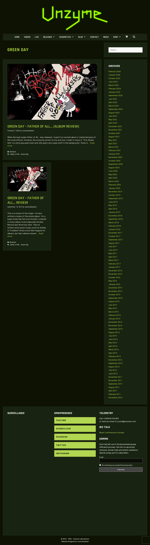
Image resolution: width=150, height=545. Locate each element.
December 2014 (115, 322)
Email (101, 457)
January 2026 (114, 75)
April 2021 (112, 143)
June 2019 (113, 202)
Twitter (61, 445)
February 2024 (114, 88)
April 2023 (112, 102)
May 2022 (112, 119)
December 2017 (115, 233)
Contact (94, 37)
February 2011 (114, 394)
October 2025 (114, 78)
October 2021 (114, 133)
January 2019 (114, 212)
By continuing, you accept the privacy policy (116, 465)
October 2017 (114, 236)
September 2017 (115, 240)
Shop (118, 37)
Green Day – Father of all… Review (25, 200)
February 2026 (114, 71)
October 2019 (114, 195)
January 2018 (114, 229)
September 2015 (115, 298)
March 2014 (113, 349)
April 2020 (112, 178)
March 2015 (113, 312)
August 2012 (114, 367)
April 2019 (112, 209)
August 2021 (114, 137)
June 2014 (113, 339)
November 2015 (115, 291)
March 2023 (113, 106)
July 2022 (112, 116)
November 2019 (115, 191)
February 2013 (114, 356)
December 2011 (115, 377)
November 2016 (115, 274)
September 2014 (115, 329)
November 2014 (115, 325)
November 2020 (115, 157)
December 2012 (115, 360)
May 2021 (112, 140)
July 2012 (112, 370)
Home (17, 37)
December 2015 (115, 288)
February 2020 (114, 185)
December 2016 (115, 270)
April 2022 (112, 123)
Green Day (24, 154)
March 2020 (113, 181)
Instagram (62, 453)
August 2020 (114, 167)
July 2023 (112, 99)
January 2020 (114, 188)
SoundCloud (63, 428)
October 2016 (114, 277)
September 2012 (115, 363)
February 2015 (114, 315)
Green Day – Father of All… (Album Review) (43, 126)
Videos (27, 37)
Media (106, 37)
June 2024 (113, 82)
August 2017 (114, 243)
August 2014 (114, 332)
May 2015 (112, 308)
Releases (50, 37)
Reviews (13, 152)
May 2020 (112, 174)
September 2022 (115, 109)
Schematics (67, 37)
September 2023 (115, 95)
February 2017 (114, 264)
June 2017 (113, 250)
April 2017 (112, 257)
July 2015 (112, 305)
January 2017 (114, 267)
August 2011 (114, 387)
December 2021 (115, 126)
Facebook (62, 437)
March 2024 (113, 85)
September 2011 (115, 384)
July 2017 (112, 246)
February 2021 (114, 150)
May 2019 (112, 205)
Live (37, 37)
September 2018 (115, 219)
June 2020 (113, 171)
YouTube (61, 420)
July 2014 (112, 336)
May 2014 (112, 342)
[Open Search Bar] (134, 37)
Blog (83, 37)
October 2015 (114, 294)
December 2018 (115, 216)
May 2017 (112, 253)
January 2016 (114, 284)
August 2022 (114, 113)
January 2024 (114, 92)
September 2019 (115, 198)
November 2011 (115, 380)
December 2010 (115, 397)
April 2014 (112, 346)
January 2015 (114, 319)
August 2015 (114, 301)
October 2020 (114, 161)
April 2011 (112, 391)
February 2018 (114, 226)
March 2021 (113, 147)
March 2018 (113, 222)
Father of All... (15, 154)
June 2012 (113, 373)
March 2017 (113, 260)
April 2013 (112, 353)
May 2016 (112, 281)
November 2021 (115, 130)
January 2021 (114, 154)
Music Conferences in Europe (111, 432)
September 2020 (115, 164)
